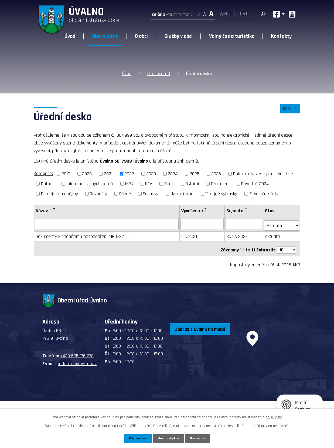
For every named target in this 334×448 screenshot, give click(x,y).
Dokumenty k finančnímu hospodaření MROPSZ (85, 234)
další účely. (274, 416)
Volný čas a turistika (232, 36)
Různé (125, 194)
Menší (199, 12)
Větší (211, 12)
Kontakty (281, 36)
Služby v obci (178, 36)
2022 (129, 174)
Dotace (47, 184)
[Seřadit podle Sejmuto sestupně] (247, 210)
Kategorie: (43, 173)
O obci (141, 36)
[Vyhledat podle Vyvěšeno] (202, 223)
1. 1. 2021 (189, 234)
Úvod (70, 36)
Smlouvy (150, 194)
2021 (108, 174)
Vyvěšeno (192, 211)
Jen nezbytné (169, 438)
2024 (173, 174)
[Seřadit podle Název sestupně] (54, 210)
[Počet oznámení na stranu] (286, 245)
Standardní (205, 12)
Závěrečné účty (263, 194)
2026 (216, 174)
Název (44, 211)
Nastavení (199, 438)
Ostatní (192, 184)
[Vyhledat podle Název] (107, 223)
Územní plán (182, 194)
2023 (151, 174)
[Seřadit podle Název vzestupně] (54, 208)
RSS (289, 112)
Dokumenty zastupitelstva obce (263, 174)
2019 (66, 174)
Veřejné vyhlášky (221, 194)
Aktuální (273, 234)
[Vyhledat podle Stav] (282, 223)
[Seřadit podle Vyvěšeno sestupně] (206, 210)
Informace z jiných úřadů (89, 184)
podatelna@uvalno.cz (77, 359)
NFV (148, 184)
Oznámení (220, 184)
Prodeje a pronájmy (59, 194)
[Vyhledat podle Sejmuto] (244, 223)
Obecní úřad (105, 36)
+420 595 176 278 (77, 351)
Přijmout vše (137, 438)
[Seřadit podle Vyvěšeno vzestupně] (206, 208)
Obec (168, 184)
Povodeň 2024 (255, 184)
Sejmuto (235, 211)
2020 (87, 174)
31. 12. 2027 (237, 234)
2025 (194, 174)
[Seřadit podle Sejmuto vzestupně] (247, 208)
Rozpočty (98, 194)
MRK (129, 184)
